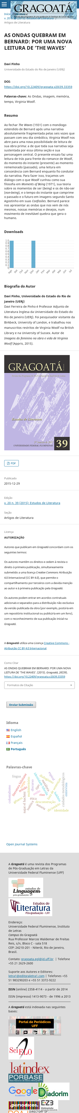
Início (7, 14)
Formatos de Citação (20, 685)
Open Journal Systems (21, 844)
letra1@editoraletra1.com (26, 976)
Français (17, 743)
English (16, 730)
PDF (13, 463)
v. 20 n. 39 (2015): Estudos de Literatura (29, 18)
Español (16, 736)
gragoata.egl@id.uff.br (37, 959)
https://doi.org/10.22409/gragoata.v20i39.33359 (38, 87)
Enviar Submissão (21, 705)
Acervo (20, 14)
